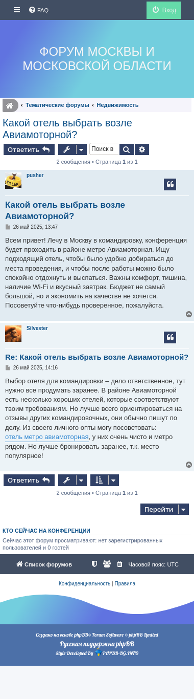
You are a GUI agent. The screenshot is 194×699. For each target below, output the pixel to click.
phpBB (81, 634)
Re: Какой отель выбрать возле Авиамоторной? (96, 357)
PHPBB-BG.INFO (116, 652)
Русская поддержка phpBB (97, 644)
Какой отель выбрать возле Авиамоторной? (67, 128)
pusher (35, 175)
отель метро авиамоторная (47, 437)
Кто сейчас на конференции (46, 531)
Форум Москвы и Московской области (96, 59)
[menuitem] (38, 10)
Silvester (37, 328)
